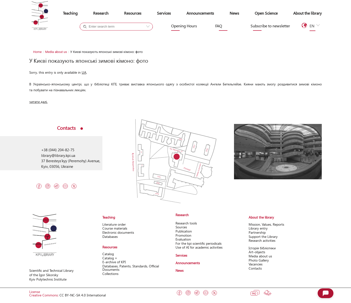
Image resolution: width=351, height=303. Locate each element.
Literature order (114, 224)
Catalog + (96, 35)
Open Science (266, 13)
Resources (132, 13)
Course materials (114, 228)
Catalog (108, 254)
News (234, 13)
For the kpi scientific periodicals (199, 243)
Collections (110, 273)
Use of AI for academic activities (199, 247)
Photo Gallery (259, 260)
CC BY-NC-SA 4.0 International (82, 295)
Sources (181, 227)
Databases (110, 236)
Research (100, 13)
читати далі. (38, 101)
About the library (307, 13)
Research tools (186, 223)
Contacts (255, 268)
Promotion (183, 235)
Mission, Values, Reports (266, 224)
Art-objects (257, 252)
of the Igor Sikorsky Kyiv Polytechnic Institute (48, 277)
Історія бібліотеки (262, 248)
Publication (184, 231)
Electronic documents (118, 232)
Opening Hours (184, 26)
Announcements (200, 13)
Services (164, 13)
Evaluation (183, 239)
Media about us (56, 52)
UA (84, 72)
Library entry (258, 228)
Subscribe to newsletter (270, 26)
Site (125, 35)
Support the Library (263, 236)
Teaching (70, 13)
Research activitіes (262, 240)
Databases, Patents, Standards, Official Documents (130, 268)
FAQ (218, 26)
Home (37, 52)
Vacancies (256, 264)
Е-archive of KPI (114, 262)
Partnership (257, 232)
